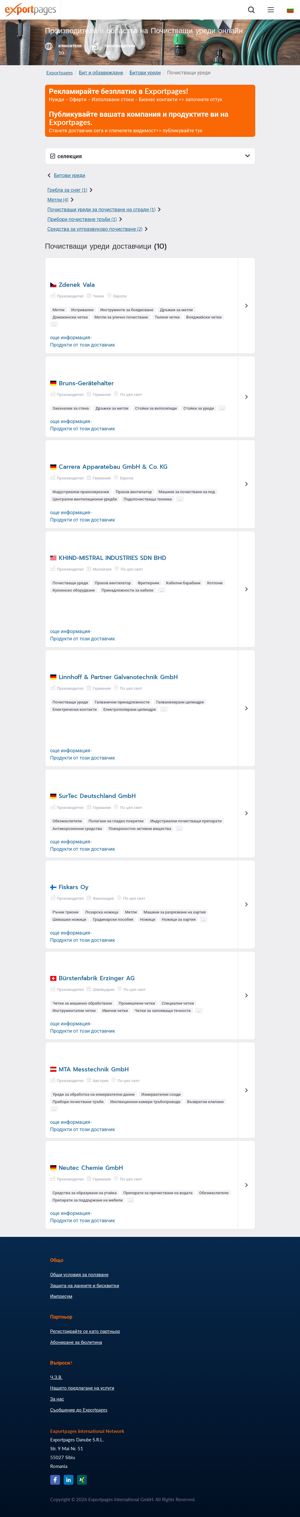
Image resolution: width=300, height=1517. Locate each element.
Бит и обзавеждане (101, 72)
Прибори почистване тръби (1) (82, 219)
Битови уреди (145, 72)
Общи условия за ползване (79, 1274)
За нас (57, 1398)
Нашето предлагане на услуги (82, 1388)
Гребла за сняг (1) (67, 190)
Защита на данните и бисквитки (84, 1285)
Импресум (61, 1296)
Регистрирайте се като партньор (85, 1331)
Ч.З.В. (56, 1377)
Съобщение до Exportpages (79, 1409)
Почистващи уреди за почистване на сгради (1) (101, 209)
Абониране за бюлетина (76, 1342)
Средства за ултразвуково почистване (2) (95, 229)
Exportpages (59, 72)
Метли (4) (58, 199)
